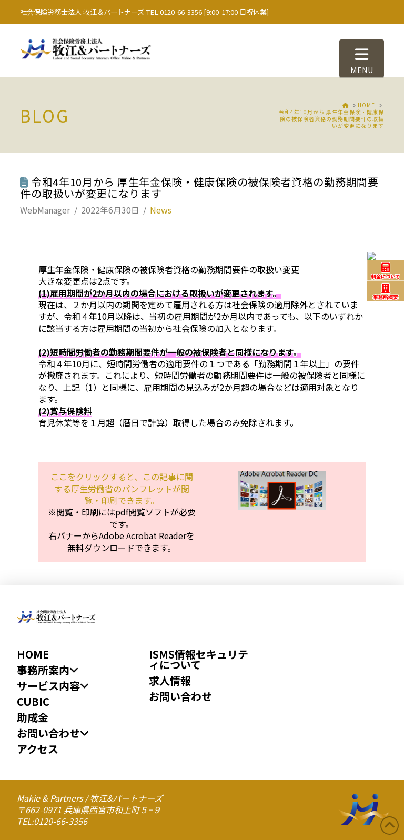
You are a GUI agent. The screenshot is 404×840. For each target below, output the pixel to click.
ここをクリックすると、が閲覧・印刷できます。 (121, 488)
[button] (361, 58)
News (160, 210)
